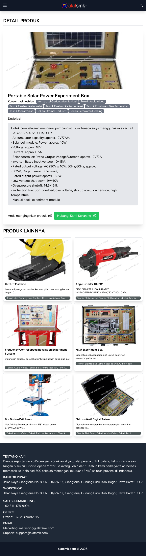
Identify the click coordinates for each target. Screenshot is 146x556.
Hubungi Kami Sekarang (76, 216)
